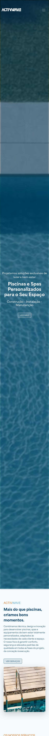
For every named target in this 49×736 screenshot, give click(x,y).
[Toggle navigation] (43, 10)
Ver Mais (24, 315)
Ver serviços (13, 661)
